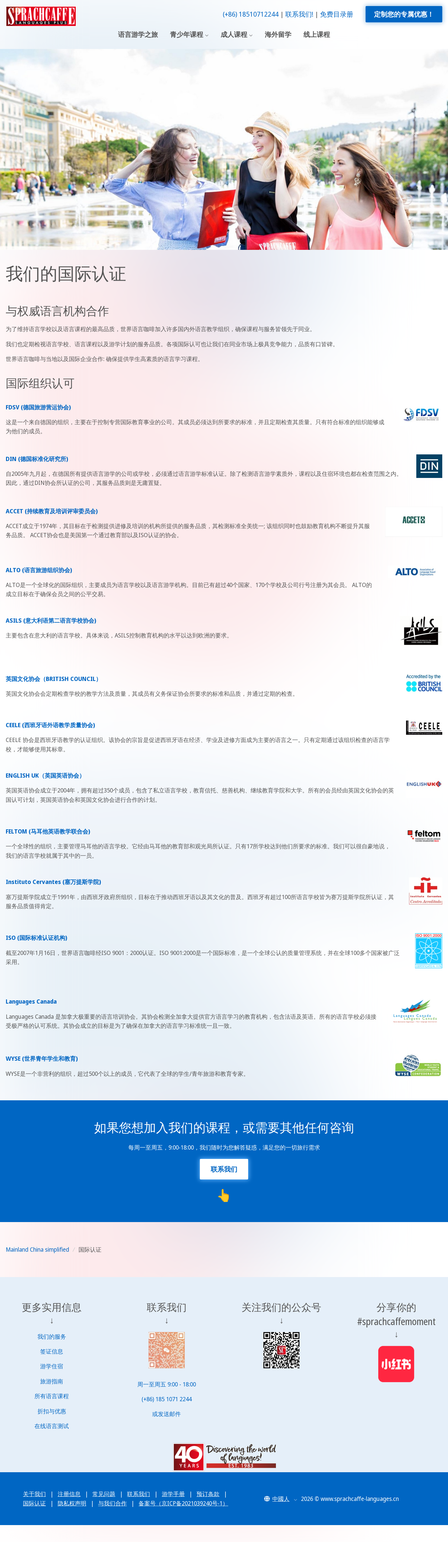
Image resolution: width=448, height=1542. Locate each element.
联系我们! (299, 14)
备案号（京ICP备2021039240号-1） (183, 1503)
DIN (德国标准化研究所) (37, 459)
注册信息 (69, 1494)
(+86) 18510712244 (251, 14)
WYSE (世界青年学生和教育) (42, 1059)
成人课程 (234, 34)
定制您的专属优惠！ (404, 14)
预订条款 (208, 1494)
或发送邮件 (166, 1414)
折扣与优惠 (51, 1411)
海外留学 (278, 34)
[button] (280, 1499)
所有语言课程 (51, 1396)
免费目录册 (336, 14)
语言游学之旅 (138, 34)
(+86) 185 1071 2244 (167, 1399)
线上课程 (316, 34)
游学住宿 (51, 1366)
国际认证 (34, 1503)
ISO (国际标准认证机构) (36, 938)
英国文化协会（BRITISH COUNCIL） (53, 679)
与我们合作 (112, 1503)
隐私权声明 (72, 1503)
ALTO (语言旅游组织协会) (39, 570)
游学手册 (173, 1494)
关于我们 (34, 1494)
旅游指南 (51, 1381)
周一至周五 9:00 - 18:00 (166, 1384)
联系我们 (138, 1494)
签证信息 (51, 1351)
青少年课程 (186, 34)
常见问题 (103, 1494)
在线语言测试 (51, 1426)
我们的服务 (51, 1336)
